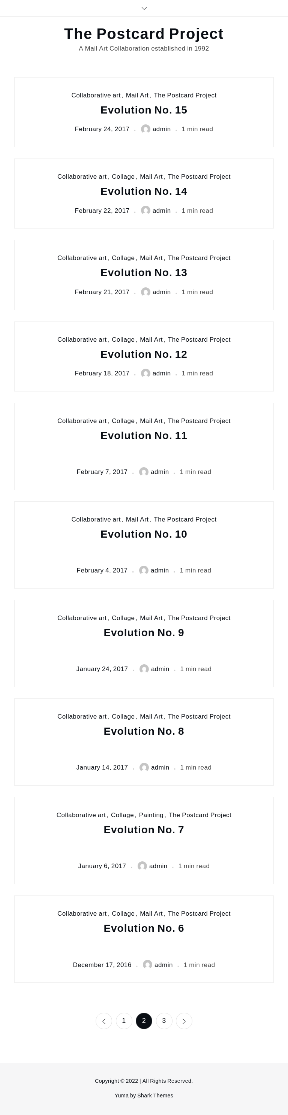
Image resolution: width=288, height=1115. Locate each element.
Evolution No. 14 (144, 191)
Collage (123, 176)
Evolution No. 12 (144, 354)
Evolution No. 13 (144, 272)
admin (156, 129)
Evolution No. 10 (144, 534)
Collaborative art (96, 95)
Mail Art (137, 95)
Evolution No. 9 (144, 632)
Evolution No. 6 (144, 928)
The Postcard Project (144, 34)
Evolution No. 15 (144, 110)
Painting (151, 815)
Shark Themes (155, 1095)
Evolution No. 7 (144, 830)
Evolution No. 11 (144, 435)
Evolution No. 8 (144, 731)
